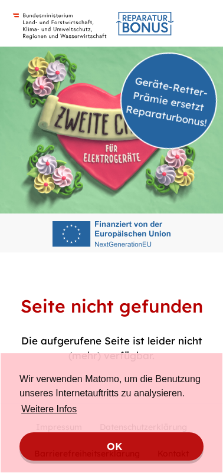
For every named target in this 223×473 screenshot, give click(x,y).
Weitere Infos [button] (49, 409)
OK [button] (115, 446)
